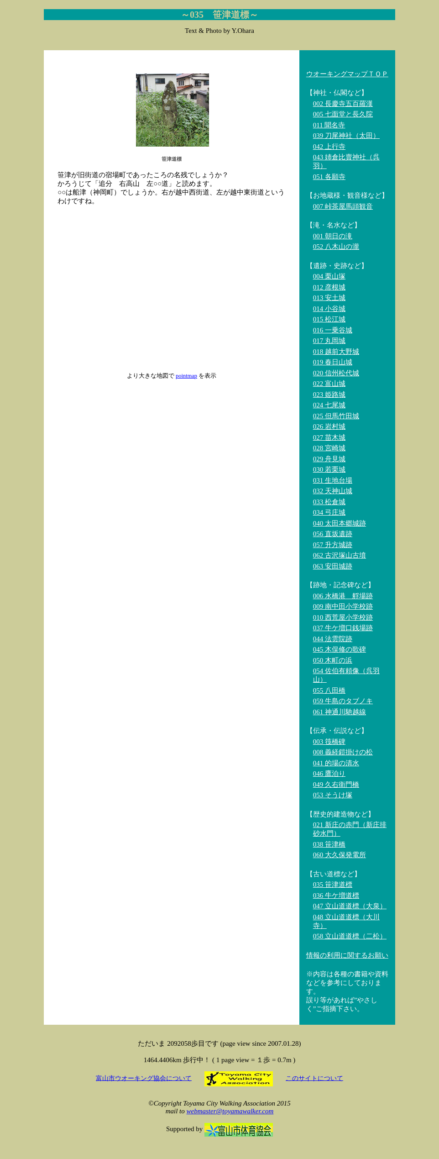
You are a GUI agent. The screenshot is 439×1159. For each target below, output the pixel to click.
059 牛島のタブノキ (343, 701)
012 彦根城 (329, 287)
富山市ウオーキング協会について (144, 1078)
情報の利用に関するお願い (347, 955)
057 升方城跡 (332, 544)
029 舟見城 (329, 459)
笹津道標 (172, 159)
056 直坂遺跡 (332, 533)
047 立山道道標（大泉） (350, 906)
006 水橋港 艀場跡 (343, 596)
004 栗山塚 (329, 276)
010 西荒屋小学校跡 (343, 617)
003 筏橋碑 (329, 741)
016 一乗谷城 (332, 330)
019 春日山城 (332, 362)
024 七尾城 (329, 405)
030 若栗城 (329, 469)
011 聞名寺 (329, 125)
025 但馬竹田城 (336, 416)
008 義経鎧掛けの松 (343, 752)
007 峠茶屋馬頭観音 (343, 206)
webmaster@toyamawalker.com (229, 1111)
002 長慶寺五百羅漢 (343, 103)
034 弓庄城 (329, 512)
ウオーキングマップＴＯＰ (347, 74)
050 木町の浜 (332, 660)
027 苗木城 (329, 437)
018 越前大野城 (336, 351)
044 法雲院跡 (332, 639)
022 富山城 (329, 383)
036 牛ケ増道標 (336, 895)
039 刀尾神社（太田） (346, 135)
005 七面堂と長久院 (343, 114)
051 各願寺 (329, 176)
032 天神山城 (332, 491)
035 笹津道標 (332, 884)
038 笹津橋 (329, 844)
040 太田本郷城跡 (339, 523)
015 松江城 (329, 319)
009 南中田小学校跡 (343, 606)
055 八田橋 (329, 690)
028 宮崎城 (329, 448)
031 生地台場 (332, 480)
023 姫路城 (329, 394)
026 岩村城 (329, 426)
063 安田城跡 (332, 566)
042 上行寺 (329, 146)
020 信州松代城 (336, 373)
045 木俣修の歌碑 (339, 649)
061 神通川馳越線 (339, 712)
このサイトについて (314, 1078)
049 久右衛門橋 (336, 784)
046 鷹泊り (329, 773)
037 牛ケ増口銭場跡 (343, 628)
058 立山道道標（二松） (350, 936)
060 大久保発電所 (339, 855)
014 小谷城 (329, 308)
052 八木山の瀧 (336, 246)
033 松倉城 (329, 502)
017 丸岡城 (329, 340)
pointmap (186, 376)
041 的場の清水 (336, 763)
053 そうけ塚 (332, 795)
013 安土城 (329, 297)
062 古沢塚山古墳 (339, 555)
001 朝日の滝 (332, 236)
